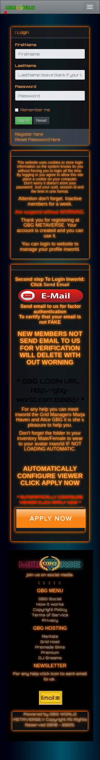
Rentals (50, 636)
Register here (29, 134)
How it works (50, 604)
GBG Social (50, 599)
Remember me (32, 109)
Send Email (56, 284)
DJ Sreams (50, 657)
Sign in (23, 120)
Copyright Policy (50, 609)
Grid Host (50, 641)
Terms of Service (50, 615)
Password (25, 86)
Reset (41, 120)
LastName (25, 65)
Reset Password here (37, 139)
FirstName (26, 44)
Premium (50, 652)
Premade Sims (50, 647)
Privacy (50, 620)
